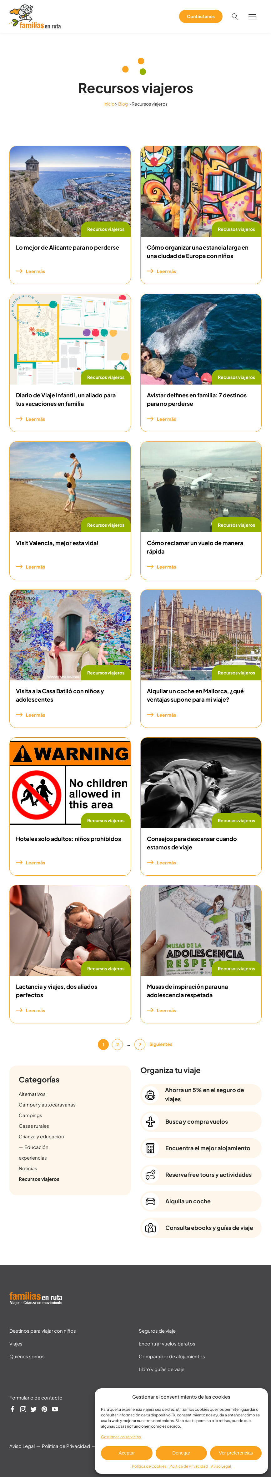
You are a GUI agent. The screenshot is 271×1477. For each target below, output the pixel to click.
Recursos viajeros (105, 229)
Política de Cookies (149, 1466)
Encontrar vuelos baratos (167, 1343)
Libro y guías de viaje (161, 1369)
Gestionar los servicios (121, 1437)
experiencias (33, 1158)
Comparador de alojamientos (172, 1356)
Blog (123, 104)
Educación (36, 1147)
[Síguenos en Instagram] (23, 1410)
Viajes (16, 1343)
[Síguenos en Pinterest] (44, 1410)
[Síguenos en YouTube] (55, 1410)
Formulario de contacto (36, 1397)
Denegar (181, 1452)
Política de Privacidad (188, 1466)
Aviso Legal (221, 1466)
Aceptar (126, 1452)
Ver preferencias (236, 1452)
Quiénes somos (27, 1356)
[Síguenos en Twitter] (34, 1410)
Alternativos (32, 1094)
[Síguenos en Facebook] (12, 1410)
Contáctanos (201, 16)
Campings (30, 1115)
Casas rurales (34, 1126)
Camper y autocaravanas (47, 1104)
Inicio (108, 104)
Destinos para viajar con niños (42, 1331)
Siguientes (160, 1044)
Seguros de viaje (157, 1331)
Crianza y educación (41, 1136)
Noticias (28, 1168)
